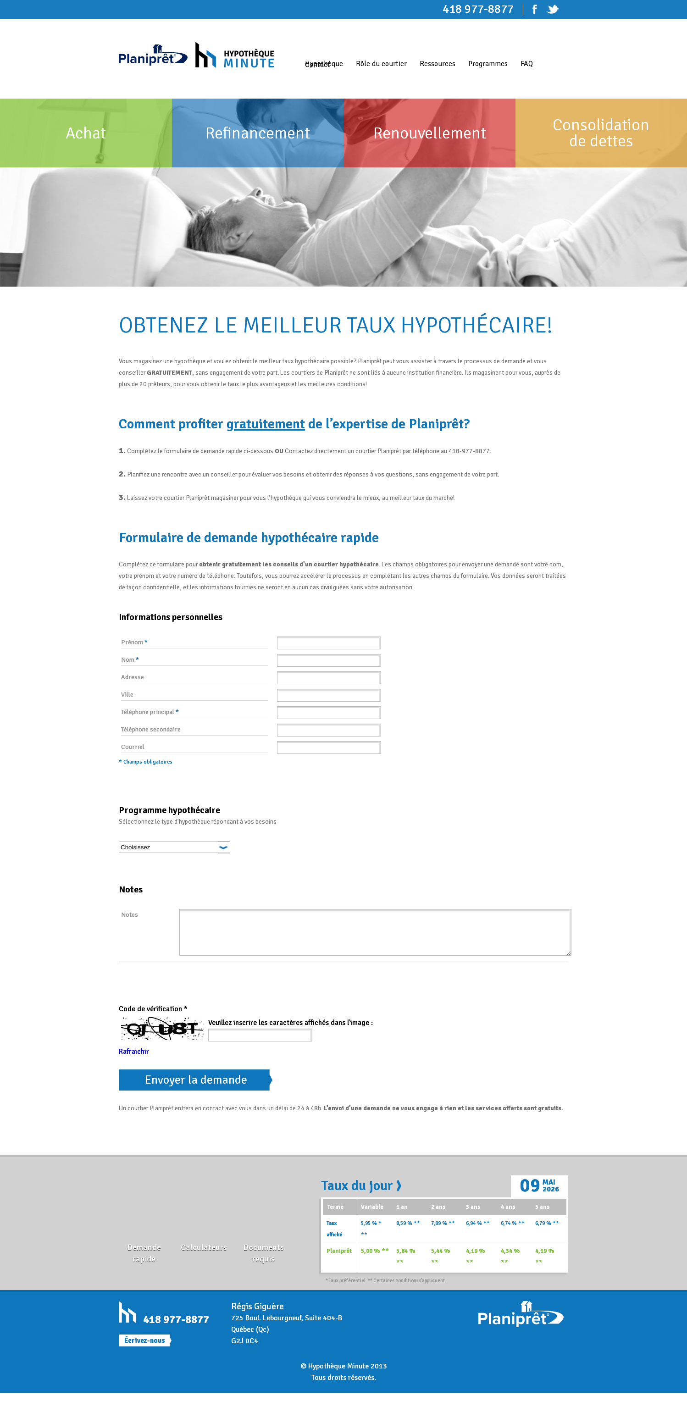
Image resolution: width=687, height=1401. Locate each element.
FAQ (527, 63)
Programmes (488, 63)
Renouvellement (429, 133)
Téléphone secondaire (151, 729)
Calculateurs (204, 1256)
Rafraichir (134, 1059)
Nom (130, 660)
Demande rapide (144, 1261)
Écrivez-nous (144, 1349)
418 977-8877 (176, 1328)
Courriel (132, 747)
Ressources (437, 63)
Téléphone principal (150, 712)
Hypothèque (324, 63)
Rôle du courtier (381, 63)
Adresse (132, 677)
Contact (317, 64)
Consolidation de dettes (601, 133)
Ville (127, 694)
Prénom (134, 642)
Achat (86, 133)
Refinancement (257, 133)
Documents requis (263, 1261)
